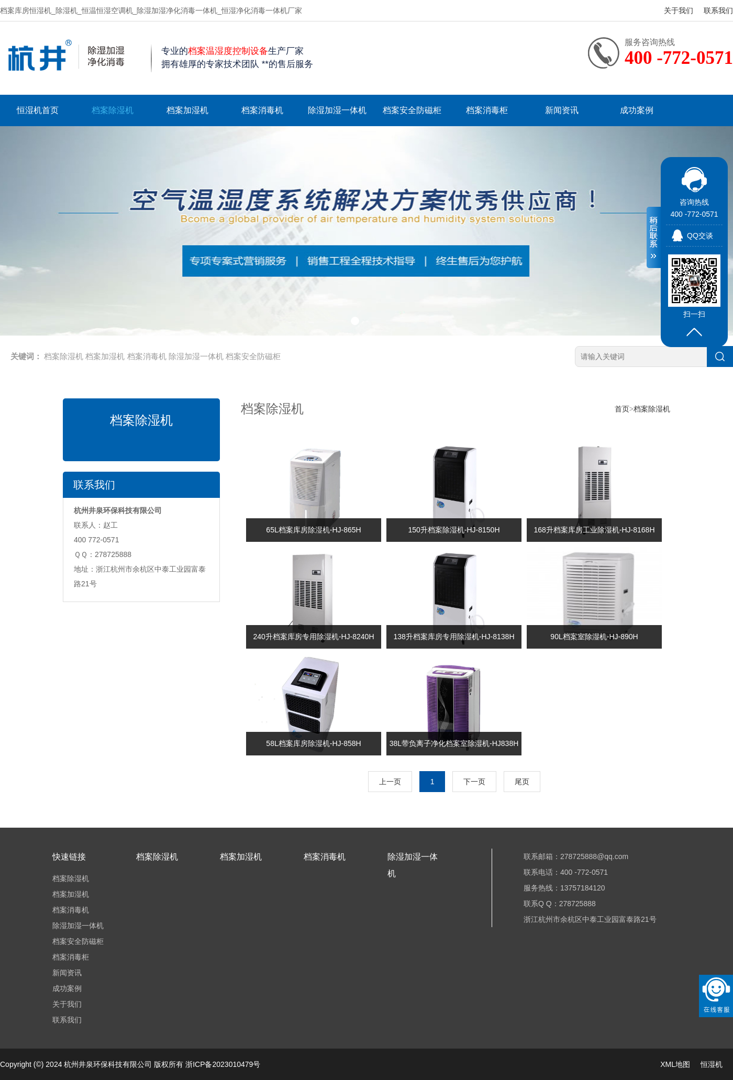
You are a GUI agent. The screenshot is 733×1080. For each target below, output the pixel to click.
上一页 (390, 781)
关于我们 (678, 10)
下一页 (474, 781)
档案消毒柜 (487, 110)
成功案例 (636, 110)
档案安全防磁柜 (412, 110)
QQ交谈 (700, 235)
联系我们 (718, 10)
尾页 (522, 781)
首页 (622, 409)
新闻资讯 (562, 110)
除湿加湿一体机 (337, 110)
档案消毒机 (262, 110)
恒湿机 (712, 1064)
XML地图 (675, 1064)
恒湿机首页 (38, 110)
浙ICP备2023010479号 (222, 1064)
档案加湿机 (187, 110)
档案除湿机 (113, 110)
